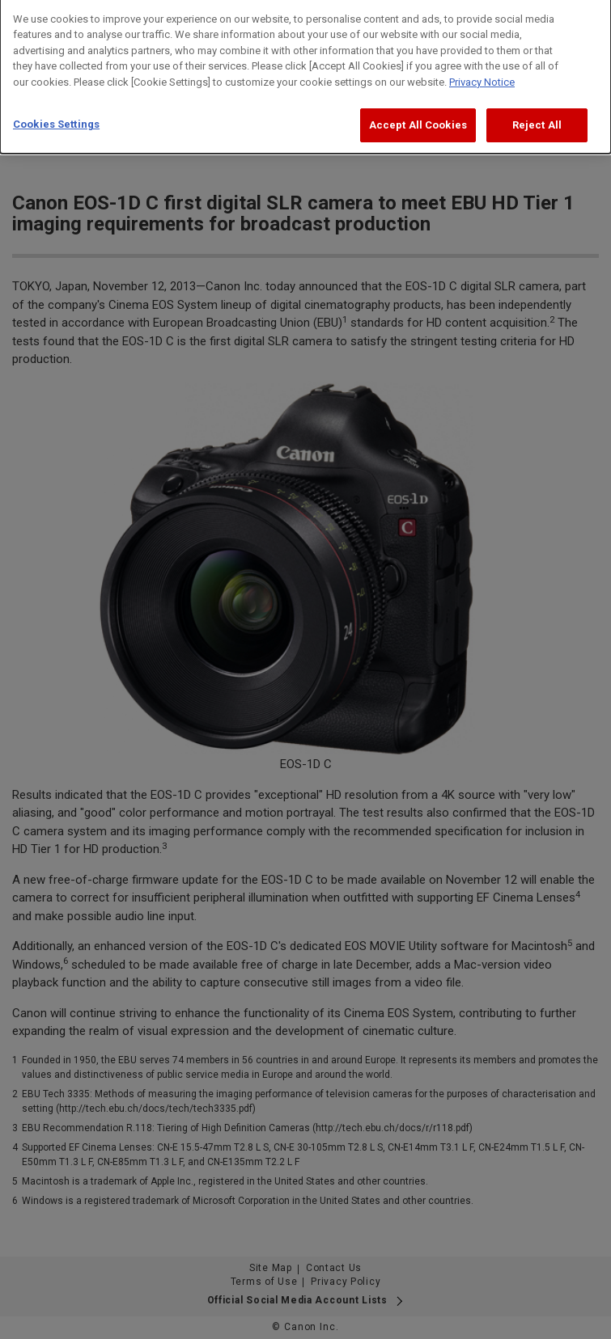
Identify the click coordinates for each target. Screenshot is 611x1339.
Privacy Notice (482, 75)
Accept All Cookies (418, 118)
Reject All (537, 118)
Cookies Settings (56, 117)
